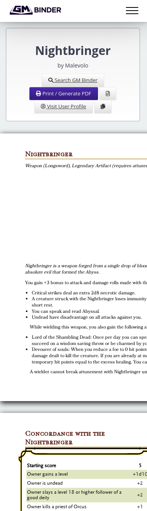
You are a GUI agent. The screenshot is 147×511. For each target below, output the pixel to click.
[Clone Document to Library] (103, 106)
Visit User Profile (63, 106)
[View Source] (107, 93)
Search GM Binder (73, 80)
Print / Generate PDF (63, 93)
